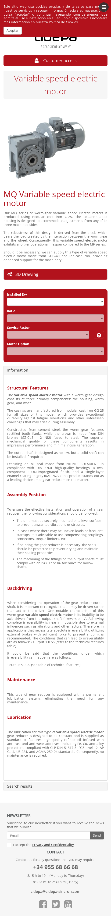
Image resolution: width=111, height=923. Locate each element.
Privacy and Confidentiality (53, 844)
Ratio (11, 311)
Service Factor (18, 328)
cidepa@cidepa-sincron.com (55, 892)
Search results (19, 786)
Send (97, 835)
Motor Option (18, 344)
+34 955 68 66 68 (55, 867)
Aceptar (13, 30)
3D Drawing (22, 274)
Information (17, 370)
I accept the (40, 845)
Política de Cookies (63, 22)
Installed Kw (17, 295)
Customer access (56, 60)
